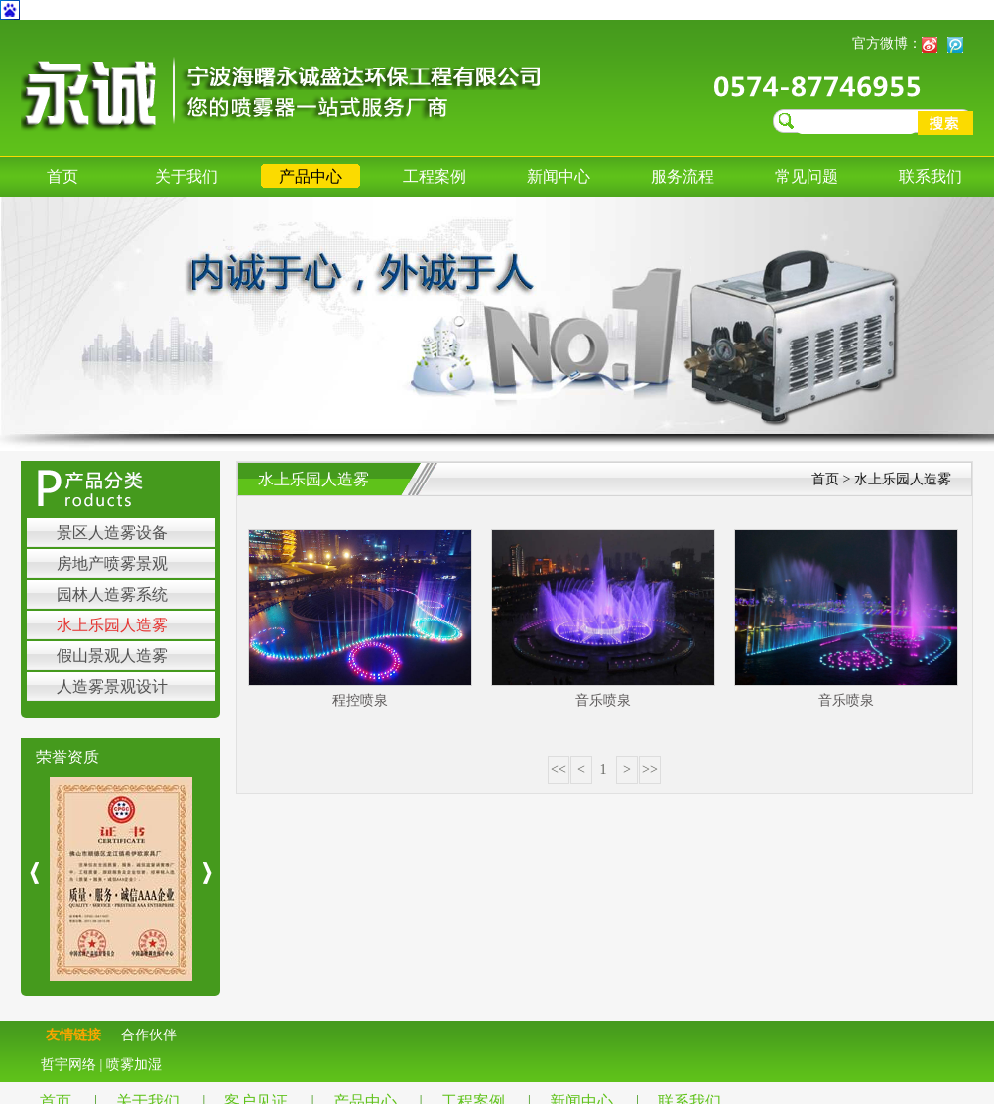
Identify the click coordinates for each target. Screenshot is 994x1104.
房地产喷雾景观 (112, 563)
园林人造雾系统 (112, 594)
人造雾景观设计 (112, 686)
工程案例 (434, 176)
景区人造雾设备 (112, 532)
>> (650, 769)
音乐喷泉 (603, 700)
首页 (62, 176)
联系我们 (930, 176)
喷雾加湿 (134, 1064)
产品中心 (310, 176)
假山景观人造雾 (112, 655)
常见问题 (806, 176)
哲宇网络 (68, 1064)
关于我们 (186, 176)
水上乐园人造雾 (112, 625)
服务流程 (682, 176)
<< (558, 769)
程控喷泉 (360, 700)
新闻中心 (558, 176)
